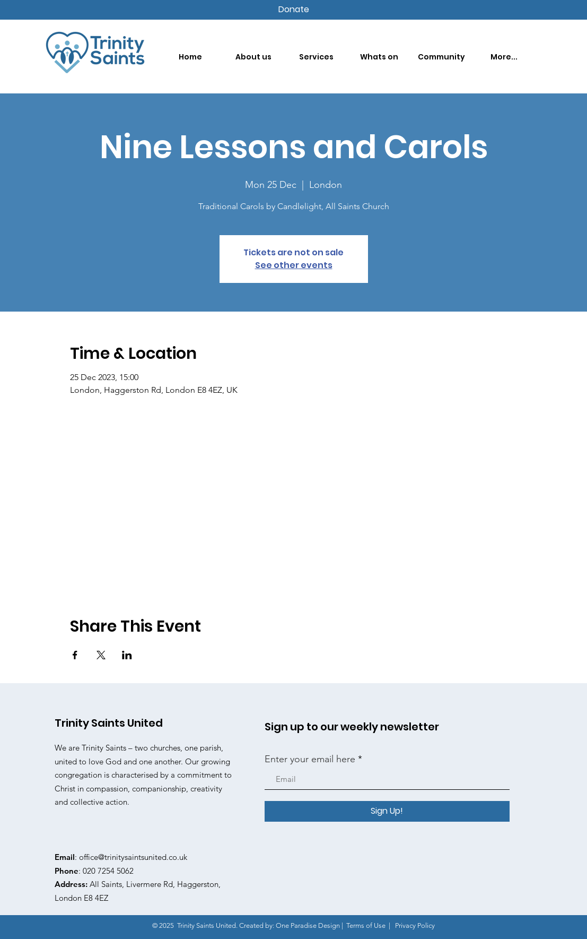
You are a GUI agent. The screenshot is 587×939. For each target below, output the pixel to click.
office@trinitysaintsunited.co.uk (133, 857)
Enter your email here (310, 759)
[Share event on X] (101, 655)
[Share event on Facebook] (75, 655)
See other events (293, 265)
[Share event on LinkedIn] (127, 655)
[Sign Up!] (387, 811)
